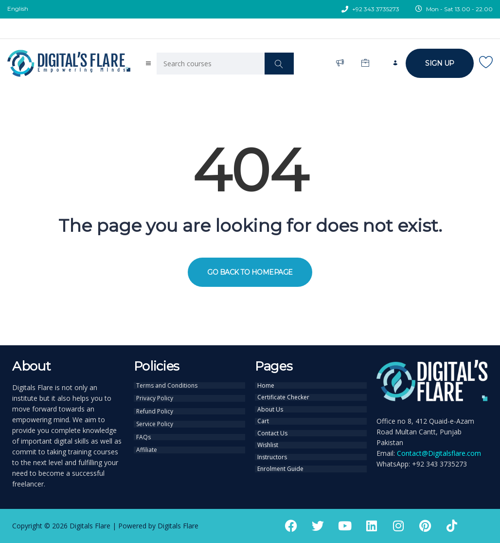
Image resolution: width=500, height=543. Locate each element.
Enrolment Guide (280, 464)
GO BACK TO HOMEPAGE (250, 272)
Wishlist (267, 441)
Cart (263, 419)
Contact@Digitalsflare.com (439, 453)
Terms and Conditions (166, 385)
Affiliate (146, 446)
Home (265, 385)
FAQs (143, 434)
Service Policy (154, 422)
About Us (270, 408)
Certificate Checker (283, 396)
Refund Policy (154, 409)
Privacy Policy (154, 397)
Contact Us (272, 430)
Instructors (272, 452)
